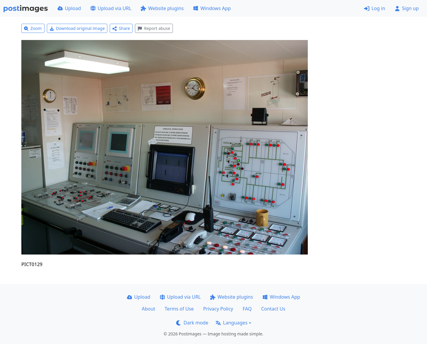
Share (121, 28)
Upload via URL (110, 8)
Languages (231, 322)
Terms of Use (179, 308)
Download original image (77, 28)
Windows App (212, 8)
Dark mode (192, 322)
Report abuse (154, 28)
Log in (374, 8)
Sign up (407, 8)
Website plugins (162, 8)
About (148, 308)
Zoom (33, 28)
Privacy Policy (218, 308)
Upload (69, 8)
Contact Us (273, 308)
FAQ (247, 308)
